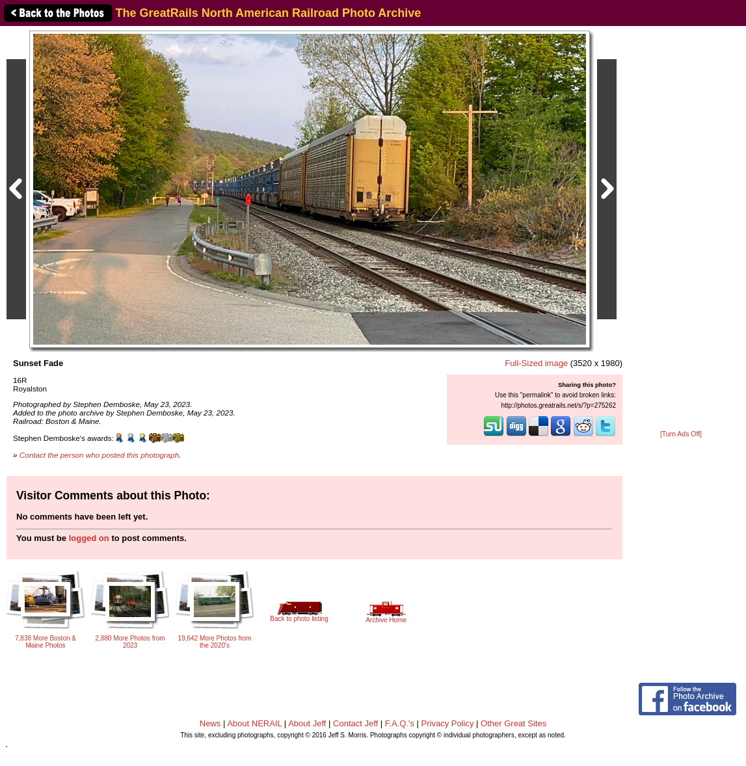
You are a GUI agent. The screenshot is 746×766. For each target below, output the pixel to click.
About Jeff (307, 723)
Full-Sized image (536, 363)
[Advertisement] (681, 229)
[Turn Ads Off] (681, 434)
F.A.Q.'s (399, 723)
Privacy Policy (447, 723)
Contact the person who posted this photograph (100, 455)
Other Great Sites (513, 723)
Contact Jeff (355, 723)
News (210, 723)
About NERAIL (254, 723)
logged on (89, 538)
